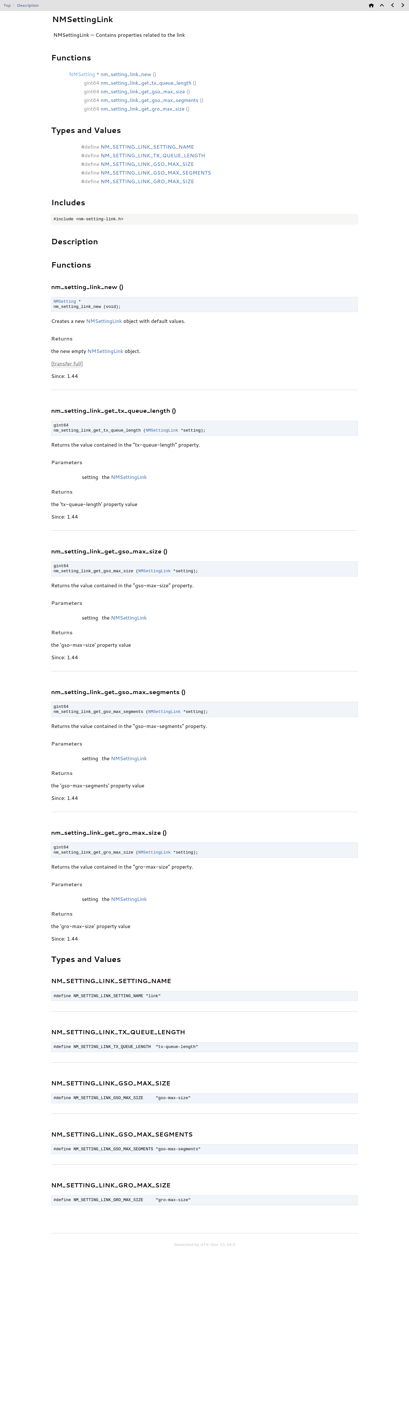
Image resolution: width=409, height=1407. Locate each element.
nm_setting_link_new (126, 74)
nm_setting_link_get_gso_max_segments (149, 100)
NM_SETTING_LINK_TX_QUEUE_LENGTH (153, 155)
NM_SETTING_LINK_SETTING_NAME (147, 146)
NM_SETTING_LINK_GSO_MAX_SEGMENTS (156, 172)
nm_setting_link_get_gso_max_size (143, 91)
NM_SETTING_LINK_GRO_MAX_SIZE (147, 181)
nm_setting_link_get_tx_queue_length (146, 82)
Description (28, 5)
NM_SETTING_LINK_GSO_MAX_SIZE (147, 164)
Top (7, 5)
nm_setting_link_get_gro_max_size (142, 108)
